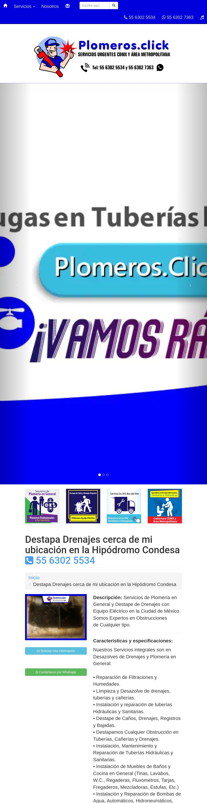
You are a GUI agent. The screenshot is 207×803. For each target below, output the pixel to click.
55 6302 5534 (139, 17)
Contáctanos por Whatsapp (56, 672)
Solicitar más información (56, 651)
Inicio (33, 577)
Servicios (24, 6)
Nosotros (50, 6)
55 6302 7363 (177, 17)
